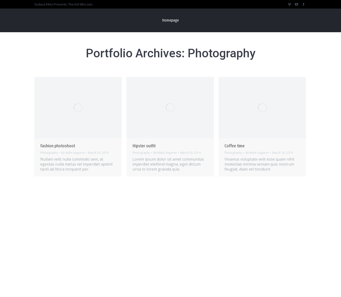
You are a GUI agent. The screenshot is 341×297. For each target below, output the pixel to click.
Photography (49, 153)
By (73, 152)
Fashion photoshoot (57, 145)
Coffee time (234, 145)
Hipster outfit (144, 145)
